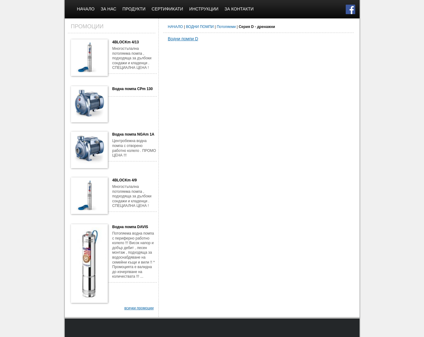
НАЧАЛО (86, 8)
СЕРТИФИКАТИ (167, 8)
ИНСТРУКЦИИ (203, 8)
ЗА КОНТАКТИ (239, 8)
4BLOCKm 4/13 (125, 42)
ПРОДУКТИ (134, 8)
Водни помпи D (183, 38)
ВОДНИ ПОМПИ (200, 27)
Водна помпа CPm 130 (132, 89)
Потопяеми (226, 27)
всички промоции (139, 308)
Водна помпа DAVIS (130, 227)
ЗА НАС (108, 8)
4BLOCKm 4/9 (124, 180)
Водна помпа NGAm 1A (133, 134)
